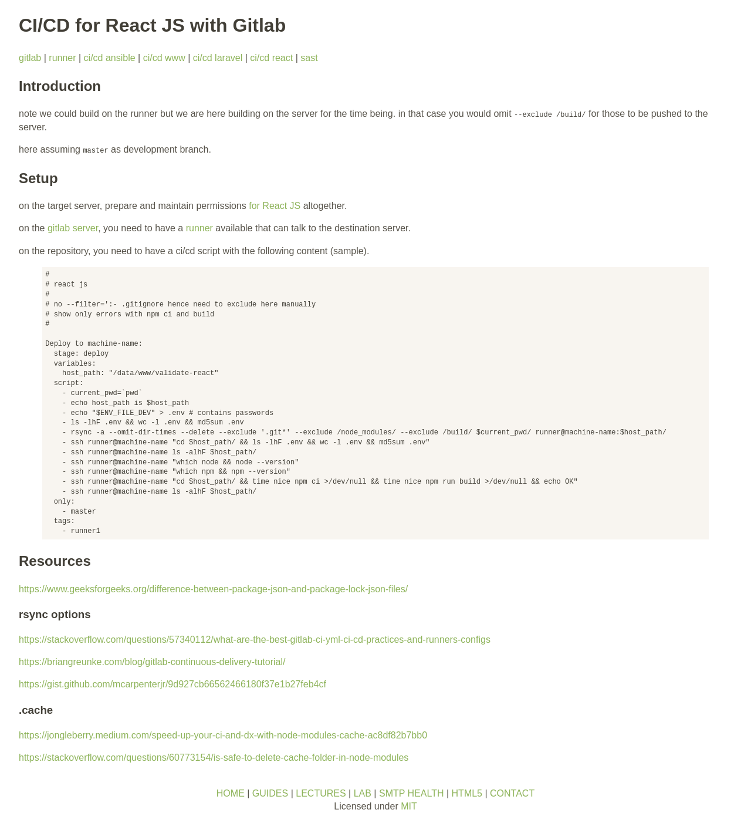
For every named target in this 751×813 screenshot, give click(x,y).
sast (308, 58)
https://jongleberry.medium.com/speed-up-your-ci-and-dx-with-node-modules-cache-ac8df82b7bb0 (223, 735)
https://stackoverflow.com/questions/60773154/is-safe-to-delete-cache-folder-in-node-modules (213, 758)
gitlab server (73, 228)
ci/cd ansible (110, 58)
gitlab (30, 58)
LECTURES (321, 793)
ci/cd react (271, 58)
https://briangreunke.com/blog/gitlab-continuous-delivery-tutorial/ (152, 662)
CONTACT (512, 793)
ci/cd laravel (217, 58)
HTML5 (467, 793)
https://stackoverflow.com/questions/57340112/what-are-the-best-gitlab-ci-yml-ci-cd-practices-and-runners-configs (254, 640)
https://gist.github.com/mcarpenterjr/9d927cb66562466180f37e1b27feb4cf (172, 684)
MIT (409, 806)
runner (62, 58)
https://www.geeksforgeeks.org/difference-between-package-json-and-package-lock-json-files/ (213, 589)
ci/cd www (164, 58)
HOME (230, 793)
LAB (362, 793)
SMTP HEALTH (411, 793)
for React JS (274, 206)
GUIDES (270, 793)
